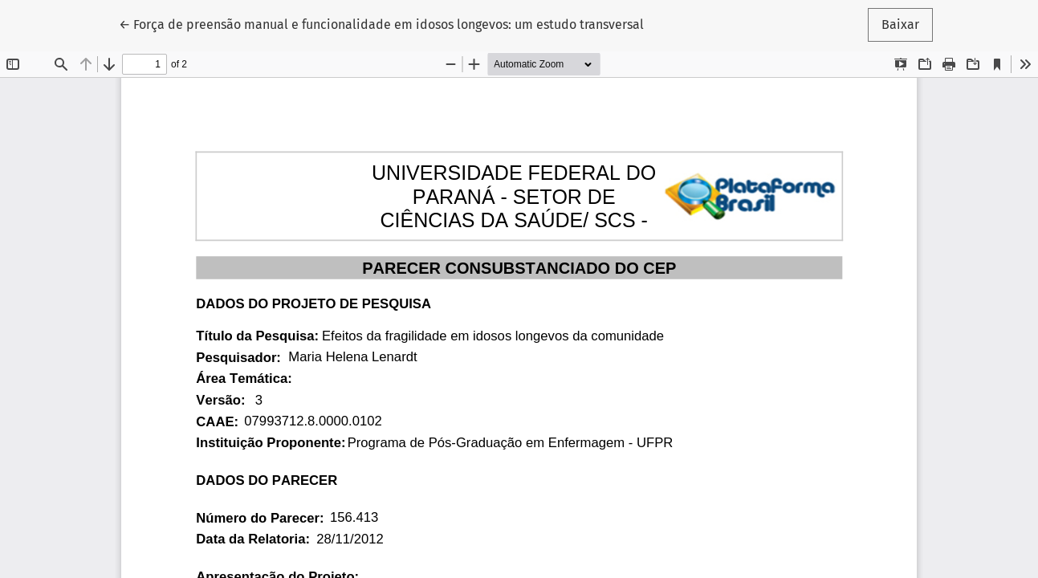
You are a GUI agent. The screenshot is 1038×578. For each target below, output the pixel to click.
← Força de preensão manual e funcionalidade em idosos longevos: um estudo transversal (381, 23)
